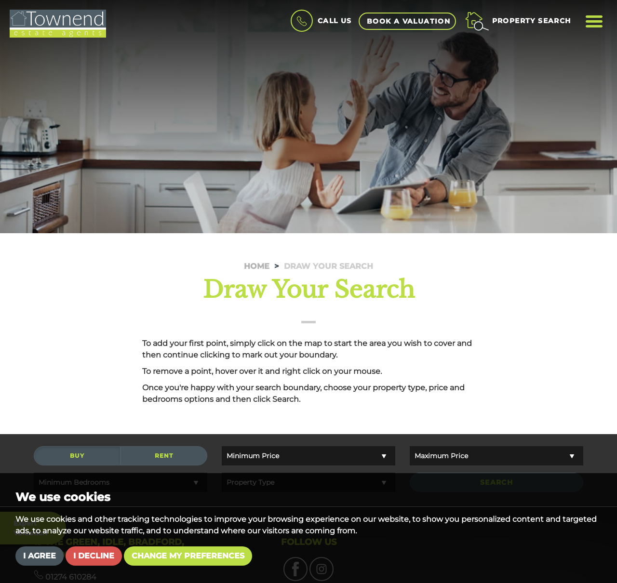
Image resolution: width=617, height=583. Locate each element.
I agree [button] (39, 555)
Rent (164, 457)
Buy (77, 457)
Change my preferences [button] (188, 555)
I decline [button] (93, 555)
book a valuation (408, 21)
